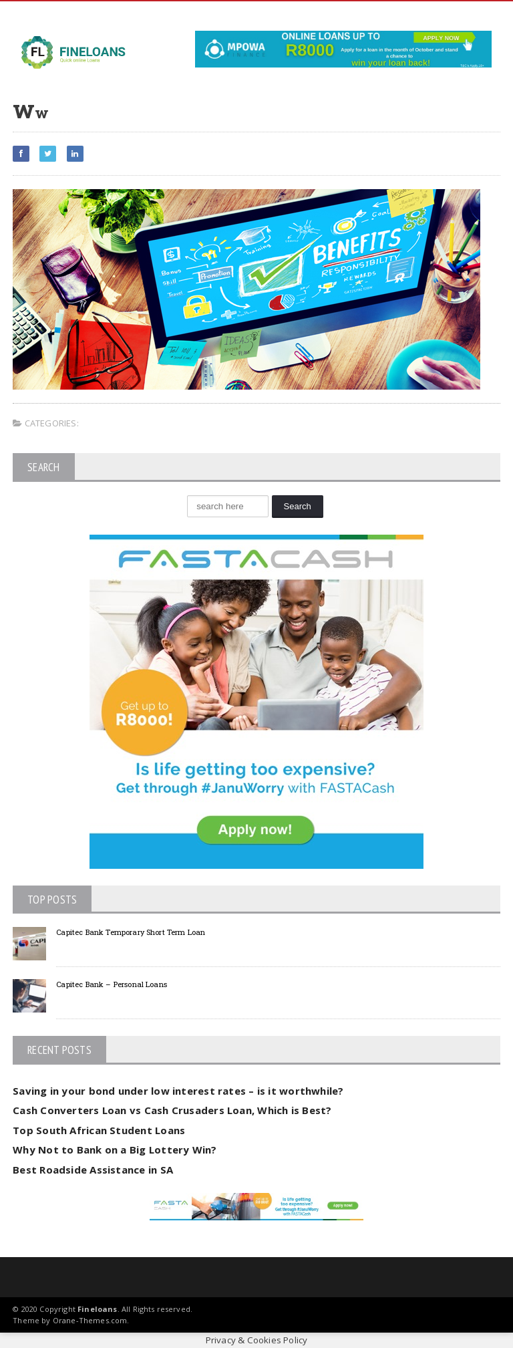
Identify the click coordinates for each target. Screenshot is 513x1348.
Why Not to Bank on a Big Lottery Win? (114, 1149)
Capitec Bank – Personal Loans (111, 984)
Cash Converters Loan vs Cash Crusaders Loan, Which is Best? (172, 1110)
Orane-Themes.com (90, 1320)
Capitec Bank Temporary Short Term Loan (130, 932)
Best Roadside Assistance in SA (93, 1169)
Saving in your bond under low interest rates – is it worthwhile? (178, 1090)
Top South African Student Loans (99, 1130)
